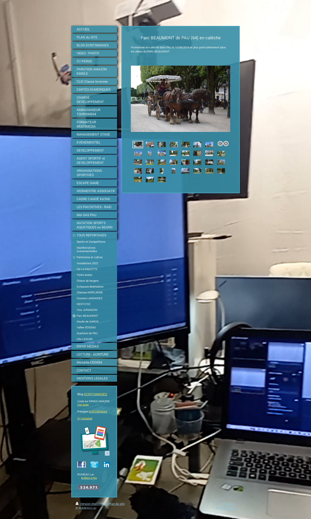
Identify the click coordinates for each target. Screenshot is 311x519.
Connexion (228, 504)
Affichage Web (225, 508)
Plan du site (117, 504)
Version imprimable (91, 504)
